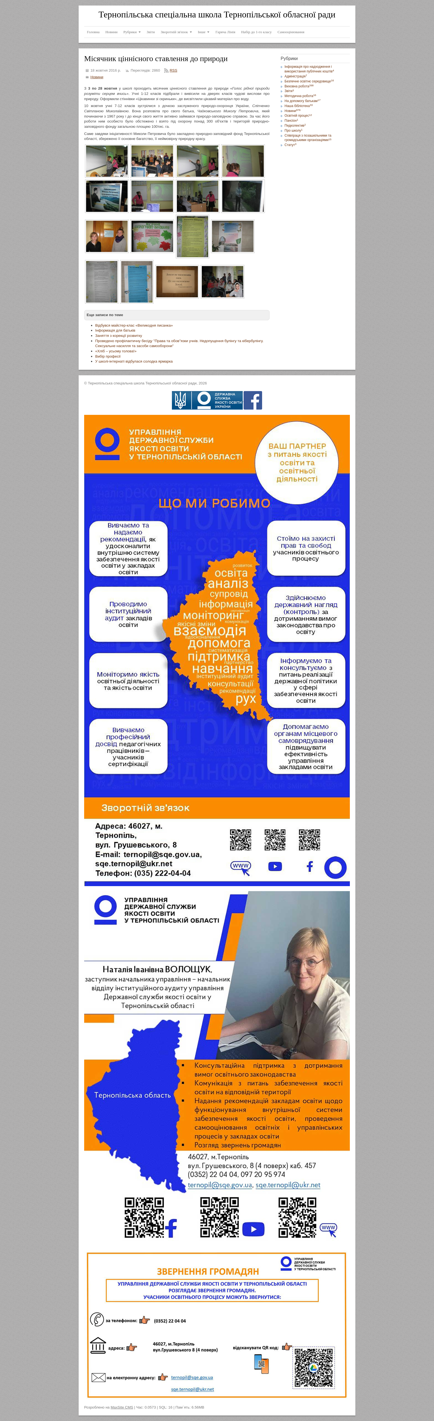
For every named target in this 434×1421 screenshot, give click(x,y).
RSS (173, 70)
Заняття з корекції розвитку (118, 336)
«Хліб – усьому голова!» (115, 351)
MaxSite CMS (122, 1407)
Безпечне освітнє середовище (309, 81)
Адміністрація (296, 76)
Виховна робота (299, 86)
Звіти (289, 91)
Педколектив (295, 125)
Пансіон (291, 121)
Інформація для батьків (115, 330)
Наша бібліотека (299, 106)
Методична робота (300, 96)
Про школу (294, 130)
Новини (97, 77)
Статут (290, 145)
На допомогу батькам (303, 101)
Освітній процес (298, 116)
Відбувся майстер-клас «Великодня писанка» (134, 325)
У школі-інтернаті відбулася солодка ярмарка (134, 361)
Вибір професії (108, 356)
